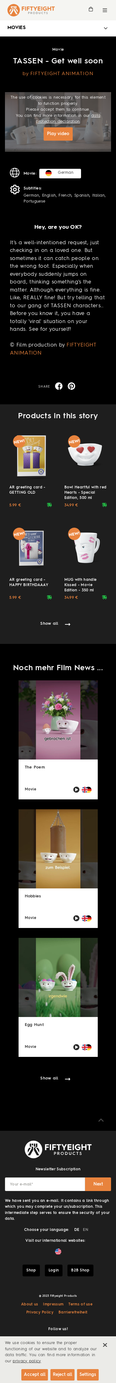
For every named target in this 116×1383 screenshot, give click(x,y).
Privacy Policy (40, 1312)
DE (76, 1230)
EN (85, 1230)
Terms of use (80, 1304)
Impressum (53, 1304)
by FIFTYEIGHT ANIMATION (58, 73)
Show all (49, 624)
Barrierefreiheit (72, 1312)
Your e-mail (21, 1184)
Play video (58, 134)
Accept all (34, 1374)
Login (54, 1270)
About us (29, 1304)
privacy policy (27, 1361)
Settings (87, 1374)
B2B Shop (80, 1270)
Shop (31, 1270)
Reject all (62, 1374)
